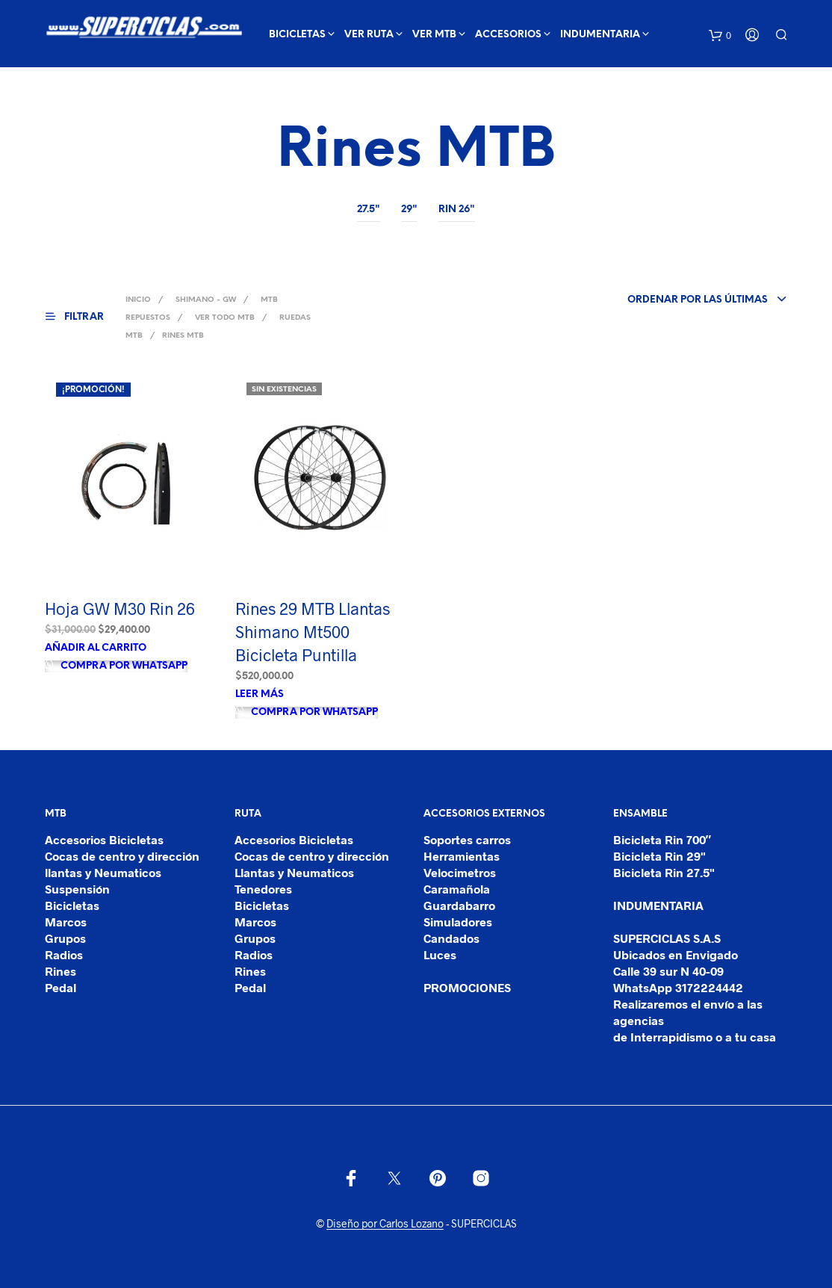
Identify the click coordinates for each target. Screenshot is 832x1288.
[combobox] (682, 300)
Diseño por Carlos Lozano (385, 1224)
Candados (451, 938)
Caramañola (456, 889)
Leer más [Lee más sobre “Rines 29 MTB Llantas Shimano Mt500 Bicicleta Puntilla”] (259, 694)
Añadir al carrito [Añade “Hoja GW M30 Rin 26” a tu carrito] (95, 648)
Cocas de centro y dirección (122, 856)
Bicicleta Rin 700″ (662, 839)
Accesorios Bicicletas (104, 839)
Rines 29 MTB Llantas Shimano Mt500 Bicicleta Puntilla (312, 631)
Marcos (66, 921)
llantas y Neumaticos (103, 872)
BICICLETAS (297, 35)
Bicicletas (72, 905)
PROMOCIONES (467, 987)
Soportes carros (467, 839)
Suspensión (77, 889)
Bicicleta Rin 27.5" (664, 872)
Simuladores (457, 921)
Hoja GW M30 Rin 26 (120, 608)
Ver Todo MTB (225, 318)
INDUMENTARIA (600, 35)
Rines (60, 971)
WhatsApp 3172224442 (678, 987)
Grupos (65, 938)
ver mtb (434, 35)
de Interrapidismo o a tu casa (694, 1037)
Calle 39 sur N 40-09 (668, 971)
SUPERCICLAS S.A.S (667, 938)
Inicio (138, 300)
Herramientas (461, 856)
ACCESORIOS (508, 35)
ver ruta (369, 35)
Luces (439, 954)
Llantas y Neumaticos (294, 872)
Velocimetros (459, 872)
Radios (64, 954)
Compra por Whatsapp (122, 666)
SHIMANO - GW (206, 300)
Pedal (60, 987)
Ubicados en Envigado (675, 954)
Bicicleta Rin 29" (659, 856)
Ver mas (67, 72)
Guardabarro (459, 905)
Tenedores (263, 889)
